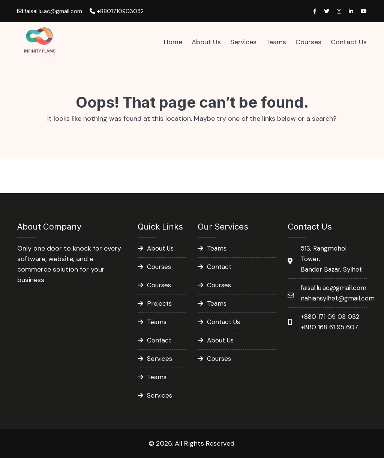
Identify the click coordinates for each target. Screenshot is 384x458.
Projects (159, 303)
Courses (308, 42)
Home (173, 42)
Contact (159, 340)
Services (243, 42)
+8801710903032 (117, 11)
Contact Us (349, 42)
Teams (276, 42)
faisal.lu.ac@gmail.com (49, 11)
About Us (206, 42)
